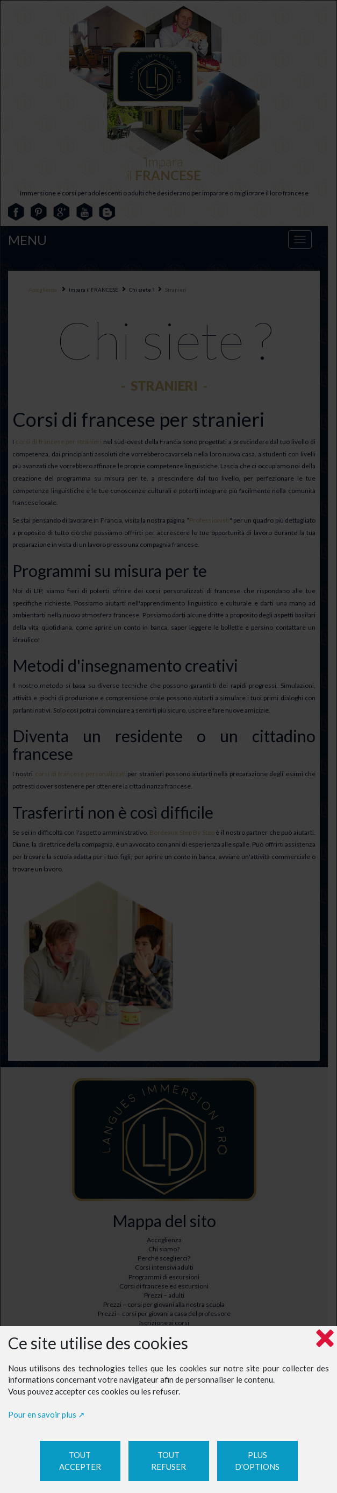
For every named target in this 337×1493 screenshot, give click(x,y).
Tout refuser (168, 1461)
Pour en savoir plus (42, 1414)
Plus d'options (257, 1461)
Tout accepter (80, 1461)
